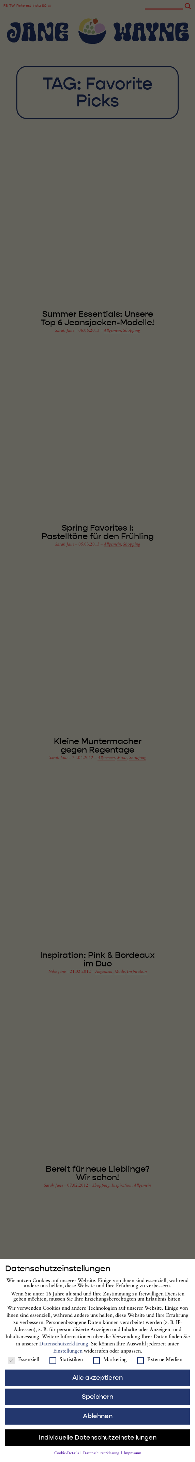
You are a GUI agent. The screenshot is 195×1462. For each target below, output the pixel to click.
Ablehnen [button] (97, 1422)
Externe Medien (159, 1365)
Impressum (132, 1459)
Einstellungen (67, 1357)
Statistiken (66, 1365)
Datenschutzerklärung (63, 1350)
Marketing (110, 1365)
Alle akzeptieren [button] (97, 1383)
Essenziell (23, 1365)
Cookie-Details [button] (67, 1459)
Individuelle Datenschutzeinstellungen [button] (97, 1443)
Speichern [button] (97, 1403)
